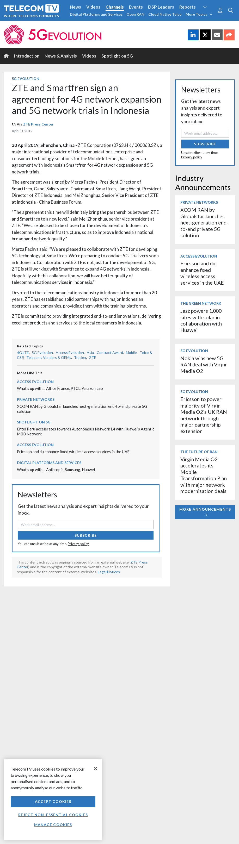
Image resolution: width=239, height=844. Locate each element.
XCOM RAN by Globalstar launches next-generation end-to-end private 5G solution (204, 222)
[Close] (95, 768)
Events (136, 7)
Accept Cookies (53, 801)
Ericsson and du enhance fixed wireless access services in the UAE (73, 451)
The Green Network (200, 303)
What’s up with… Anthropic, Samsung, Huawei (56, 469)
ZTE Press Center (38, 124)
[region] (53, 799)
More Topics (199, 14)
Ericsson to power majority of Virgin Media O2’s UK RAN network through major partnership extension (203, 415)
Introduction (26, 56)
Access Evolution (70, 352)
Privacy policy (78, 544)
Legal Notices (109, 572)
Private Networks (35, 399)
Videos (93, 7)
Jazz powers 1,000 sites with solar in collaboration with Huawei (201, 320)
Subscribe (86, 535)
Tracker (80, 357)
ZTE (92, 357)
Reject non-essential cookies (53, 814)
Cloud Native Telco (165, 14)
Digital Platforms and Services (96, 14)
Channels (115, 7)
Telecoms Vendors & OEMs (48, 357)
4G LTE (23, 352)
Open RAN (135, 14)
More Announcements (205, 512)
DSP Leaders (161, 7)
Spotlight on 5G (117, 56)
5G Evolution (25, 78)
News (75, 7)
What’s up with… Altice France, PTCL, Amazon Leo (60, 388)
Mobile (131, 352)
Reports (187, 7)
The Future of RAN (199, 451)
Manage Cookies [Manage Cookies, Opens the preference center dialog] (53, 824)
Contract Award (110, 352)
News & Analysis (61, 56)
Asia (90, 352)
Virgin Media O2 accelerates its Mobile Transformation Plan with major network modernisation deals (203, 475)
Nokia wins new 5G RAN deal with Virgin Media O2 (204, 364)
